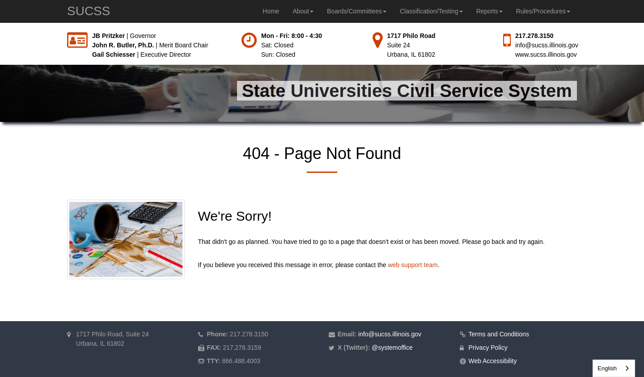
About (303, 11)
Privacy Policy (488, 347)
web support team (412, 264)
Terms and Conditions (499, 334)
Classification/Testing (431, 11)
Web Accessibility (493, 360)
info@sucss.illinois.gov (546, 45)
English (607, 368)
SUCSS (88, 11)
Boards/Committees (356, 11)
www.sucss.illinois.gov (546, 54)
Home (271, 11)
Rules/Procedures (543, 11)
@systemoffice (392, 347)
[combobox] (614, 368)
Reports (489, 11)
